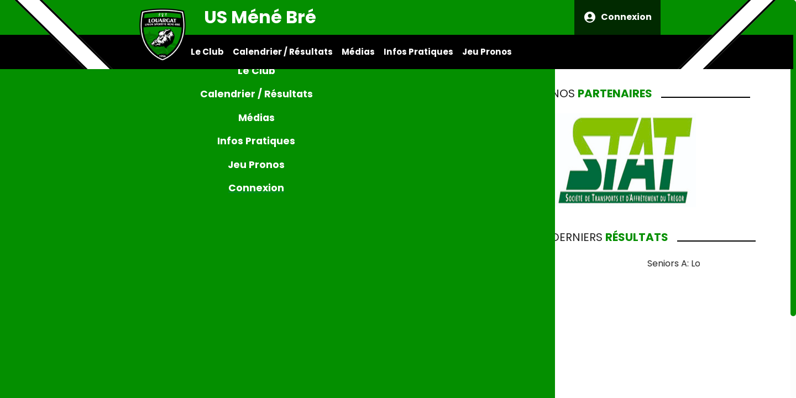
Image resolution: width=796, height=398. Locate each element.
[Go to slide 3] (338, 392)
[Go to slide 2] (332, 392)
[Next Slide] (456, 247)
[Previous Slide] (180, 247)
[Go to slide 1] (327, 392)
